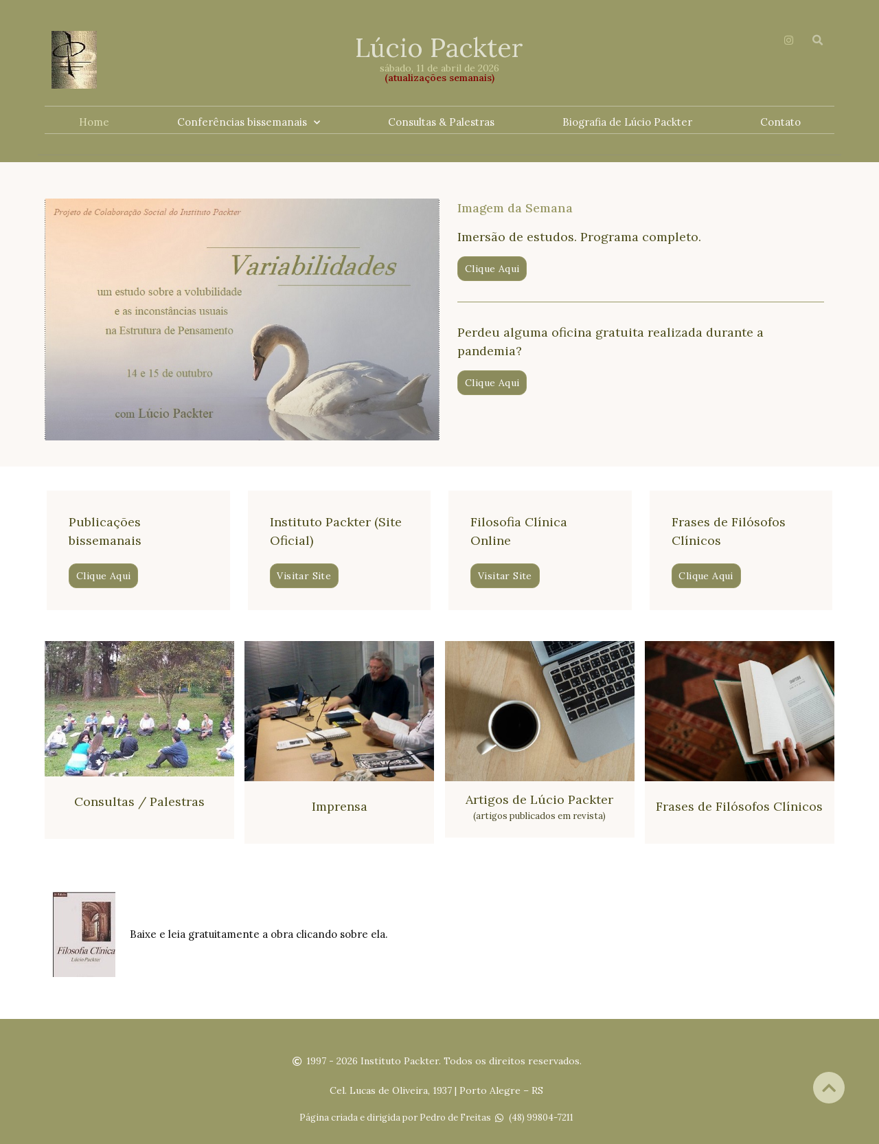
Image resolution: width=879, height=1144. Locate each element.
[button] (492, 268)
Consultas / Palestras (139, 801)
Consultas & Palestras (441, 121)
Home (94, 121)
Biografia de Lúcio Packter (627, 121)
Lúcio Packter (439, 47)
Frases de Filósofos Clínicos (739, 806)
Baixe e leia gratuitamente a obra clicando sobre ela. (259, 933)
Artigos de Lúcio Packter (539, 799)
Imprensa (339, 806)
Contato (780, 121)
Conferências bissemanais (248, 123)
